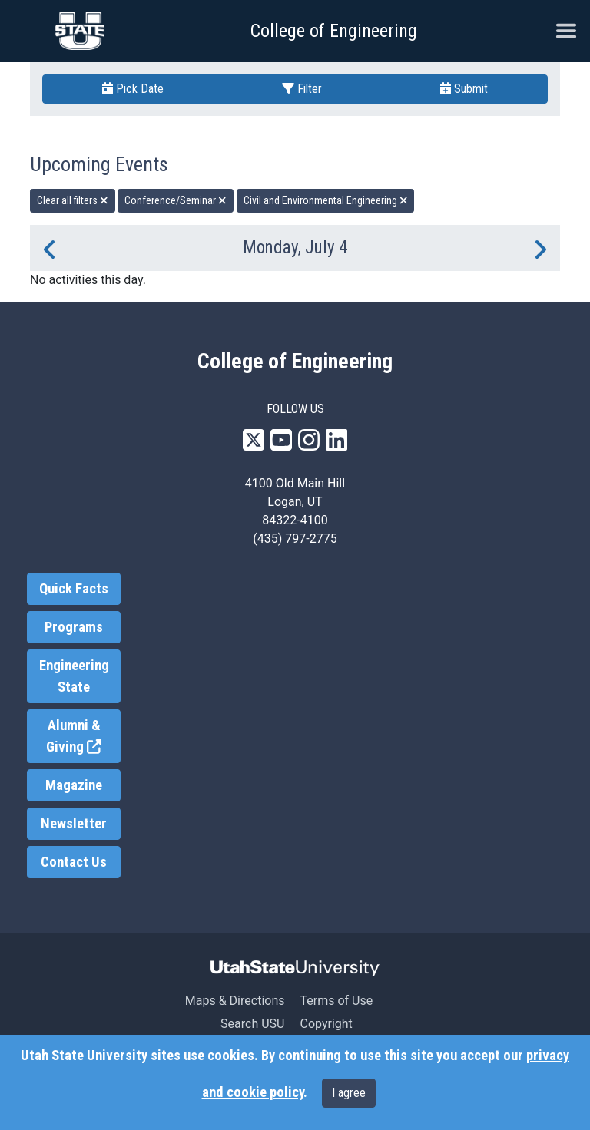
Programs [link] (74, 627)
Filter (302, 88)
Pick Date (133, 88)
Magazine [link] (73, 785)
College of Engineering (333, 30)
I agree (349, 1092)
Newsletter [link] (74, 823)
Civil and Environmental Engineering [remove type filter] (326, 200)
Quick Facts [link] (73, 588)
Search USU (252, 1023)
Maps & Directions (235, 1000)
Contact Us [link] (74, 862)
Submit (464, 88)
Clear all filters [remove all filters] (72, 200)
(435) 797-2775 (294, 538)
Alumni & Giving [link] (83, 736)
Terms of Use (336, 1000)
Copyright (326, 1023)
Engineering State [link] (74, 676)
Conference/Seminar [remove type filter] (175, 200)
